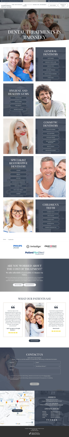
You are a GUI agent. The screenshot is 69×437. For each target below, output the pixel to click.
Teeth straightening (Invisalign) (50, 142)
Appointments (43, 4)
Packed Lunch (50, 219)
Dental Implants (18, 186)
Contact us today (63, 5)
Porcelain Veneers (50, 137)
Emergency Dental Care (50, 62)
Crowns (18, 170)
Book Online (53, 5)
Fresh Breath (18, 105)
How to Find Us (17, 410)
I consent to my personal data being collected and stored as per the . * (30, 375)
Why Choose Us (18, 4)
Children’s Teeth (50, 211)
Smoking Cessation (18, 109)
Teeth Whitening (50, 133)
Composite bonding (50, 129)
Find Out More (18, 284)
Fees (38, 4)
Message (34, 371)
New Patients (25, 5)
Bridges (18, 174)
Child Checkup (50, 215)
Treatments (30, 4)
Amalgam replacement (50, 150)
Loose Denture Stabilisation (18, 182)
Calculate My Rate (30, 284)
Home (13, 4)
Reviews (35, 4)
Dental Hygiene (18, 101)
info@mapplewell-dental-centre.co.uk (58, 1)
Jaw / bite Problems (50, 70)
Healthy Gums (18, 97)
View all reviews (34, 340)
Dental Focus (36, 434)
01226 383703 (35, 1)
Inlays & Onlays (50, 146)
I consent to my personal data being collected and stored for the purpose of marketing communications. (31, 378)
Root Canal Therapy (18, 189)
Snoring (18, 193)
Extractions (51, 77)
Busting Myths (50, 223)
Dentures (18, 178)
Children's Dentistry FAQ (50, 227)
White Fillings (51, 58)
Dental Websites (35, 432)
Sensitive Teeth (50, 66)
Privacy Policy (47, 375)
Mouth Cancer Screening (51, 74)
